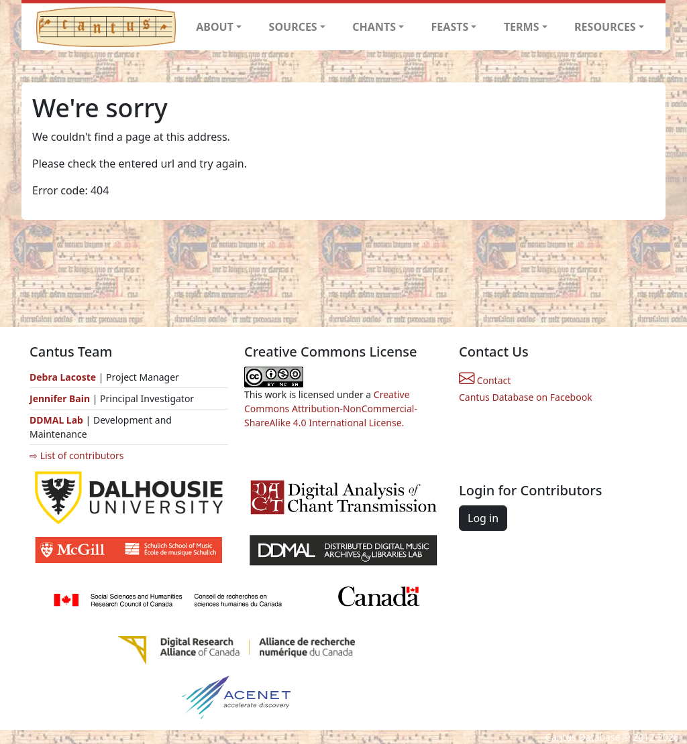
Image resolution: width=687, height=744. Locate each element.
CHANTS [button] (374, 26)
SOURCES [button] (293, 26)
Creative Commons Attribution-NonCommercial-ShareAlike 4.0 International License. (330, 408)
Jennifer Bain (61, 398)
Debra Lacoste (63, 377)
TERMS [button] (521, 26)
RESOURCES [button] (605, 26)
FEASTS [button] (450, 26)
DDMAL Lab (56, 420)
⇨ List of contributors (76, 455)
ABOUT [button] (214, 26)
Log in (483, 518)
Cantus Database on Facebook (525, 397)
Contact (485, 380)
